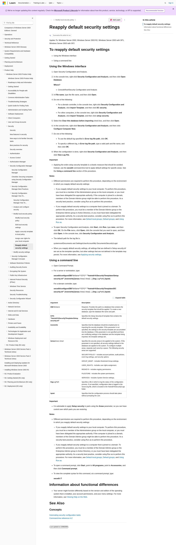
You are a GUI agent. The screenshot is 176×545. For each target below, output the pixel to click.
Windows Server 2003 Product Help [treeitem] (20, 78)
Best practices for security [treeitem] (19, 145)
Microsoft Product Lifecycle (66, 10)
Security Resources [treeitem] (16, 290)
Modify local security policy (64, 20)
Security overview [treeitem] (16, 149)
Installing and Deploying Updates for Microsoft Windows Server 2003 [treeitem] (17, 364)
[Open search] (165, 3)
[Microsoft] (4, 3)
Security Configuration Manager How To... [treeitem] (21, 201)
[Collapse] (32, 18)
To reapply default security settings (157, 24)
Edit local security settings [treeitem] (21, 226)
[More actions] (125, 20)
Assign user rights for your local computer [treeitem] (22, 239)
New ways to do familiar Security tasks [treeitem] (21, 140)
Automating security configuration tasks (65, 515)
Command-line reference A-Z (60, 518)
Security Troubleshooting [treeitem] (18, 294)
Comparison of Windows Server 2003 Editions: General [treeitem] (17, 29)
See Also (147, 30)
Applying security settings (91, 255)
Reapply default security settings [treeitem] (21, 246)
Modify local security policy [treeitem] (22, 219)
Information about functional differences (157, 27)
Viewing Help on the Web (77, 497)
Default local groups (94, 219)
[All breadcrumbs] (51, 20)
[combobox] (18, 23)
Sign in (170, 3)
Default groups (109, 219)
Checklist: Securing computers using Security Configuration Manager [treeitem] (22, 179)
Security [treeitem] (13, 130)
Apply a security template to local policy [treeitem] (24, 233)
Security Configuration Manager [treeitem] (19, 171)
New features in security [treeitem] (18, 134)
